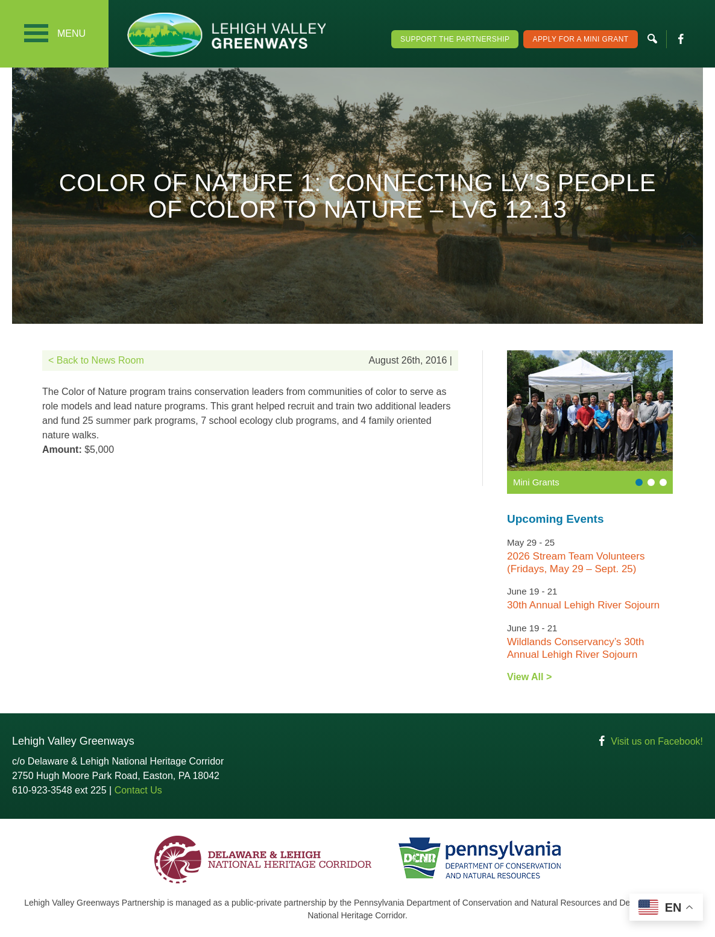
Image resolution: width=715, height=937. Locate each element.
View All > (529, 677)
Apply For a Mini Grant (580, 39)
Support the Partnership (454, 39)
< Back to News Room (96, 360)
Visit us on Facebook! (657, 741)
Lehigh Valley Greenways (226, 34)
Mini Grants (536, 482)
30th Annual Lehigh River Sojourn (583, 605)
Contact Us (138, 790)
